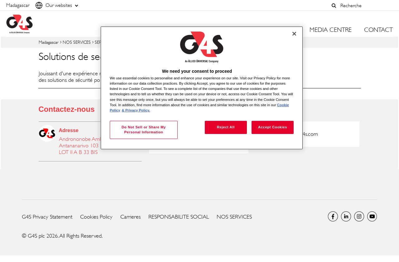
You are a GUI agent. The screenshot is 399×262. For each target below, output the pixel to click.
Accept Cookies (272, 127)
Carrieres (130, 217)
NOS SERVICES (77, 42)
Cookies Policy (96, 217)
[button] (333, 5)
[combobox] (365, 5)
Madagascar (49, 42)
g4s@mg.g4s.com (299, 134)
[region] (201, 88)
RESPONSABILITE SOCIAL (178, 217)
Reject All (226, 127)
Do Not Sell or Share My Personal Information (144, 129)
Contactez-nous (67, 109)
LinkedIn (346, 216)
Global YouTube (372, 216)
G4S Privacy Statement (47, 217)
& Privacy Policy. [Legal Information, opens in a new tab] (136, 110)
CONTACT (378, 30)
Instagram (359, 216)
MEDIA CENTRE (331, 30)
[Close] (294, 34)
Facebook (333, 216)
